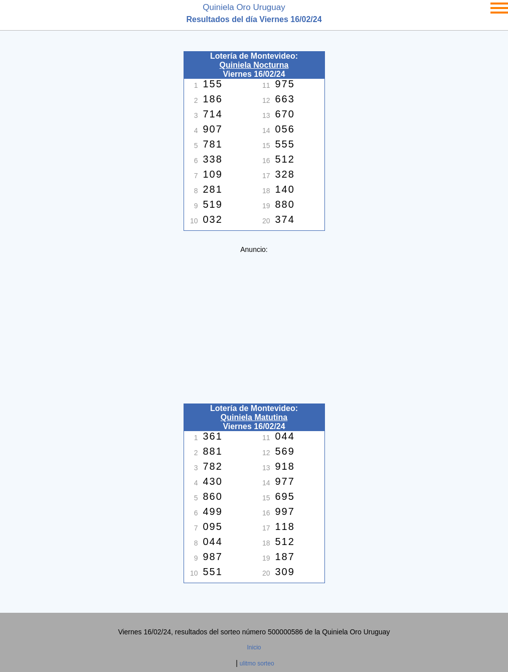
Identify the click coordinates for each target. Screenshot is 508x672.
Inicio (254, 647)
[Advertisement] (254, 323)
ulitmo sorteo (257, 663)
